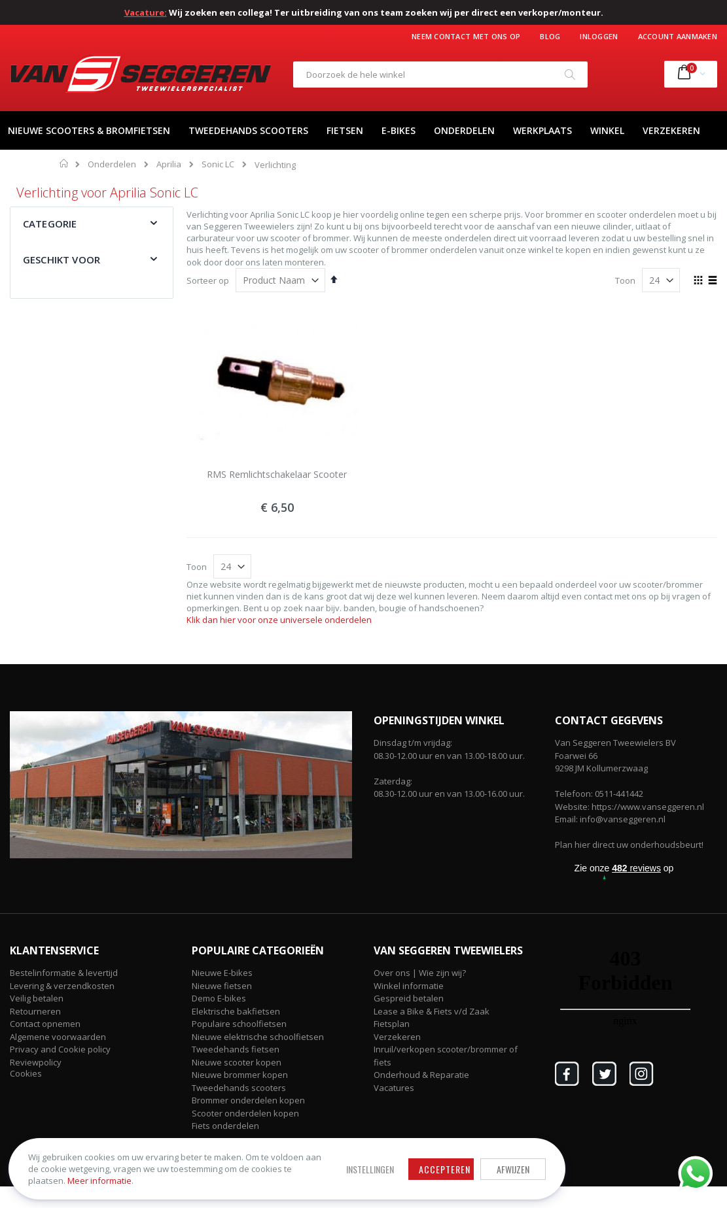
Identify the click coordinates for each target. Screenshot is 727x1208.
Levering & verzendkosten (62, 986)
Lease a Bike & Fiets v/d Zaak (431, 1011)
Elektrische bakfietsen (236, 1011)
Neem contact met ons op (466, 36)
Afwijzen (418, 1158)
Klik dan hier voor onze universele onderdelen (279, 620)
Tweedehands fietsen (235, 1049)
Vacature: (145, 12)
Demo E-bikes (219, 998)
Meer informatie (104, 1176)
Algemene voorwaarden (58, 1037)
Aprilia (168, 164)
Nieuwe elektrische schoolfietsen (258, 1037)
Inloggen (599, 36)
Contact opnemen (45, 1024)
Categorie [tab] (50, 223)
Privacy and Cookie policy (60, 1049)
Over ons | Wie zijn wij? (420, 973)
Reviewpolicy (36, 1062)
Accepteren (350, 1158)
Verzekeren (397, 1037)
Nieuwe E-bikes (222, 973)
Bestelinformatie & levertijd (64, 973)
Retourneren (35, 1011)
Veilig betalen (36, 998)
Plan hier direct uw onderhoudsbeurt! (629, 844)
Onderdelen (112, 164)
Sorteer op (207, 280)
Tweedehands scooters (239, 1088)
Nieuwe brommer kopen (240, 1075)
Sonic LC (218, 164)
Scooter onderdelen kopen (245, 1113)
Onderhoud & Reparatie (421, 1075)
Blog (550, 36)
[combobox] (440, 74)
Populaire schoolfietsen (239, 1024)
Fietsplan (392, 1024)
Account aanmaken (677, 36)
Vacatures (394, 1088)
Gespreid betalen (409, 998)
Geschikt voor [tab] (61, 259)
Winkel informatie (409, 986)
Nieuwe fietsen (222, 986)
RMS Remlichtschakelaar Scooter (277, 474)
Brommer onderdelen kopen (248, 1100)
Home (64, 163)
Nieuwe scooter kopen (236, 1062)
